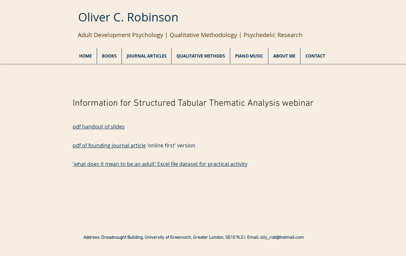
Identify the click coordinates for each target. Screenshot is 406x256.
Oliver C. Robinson (128, 17)
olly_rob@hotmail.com (282, 237)
